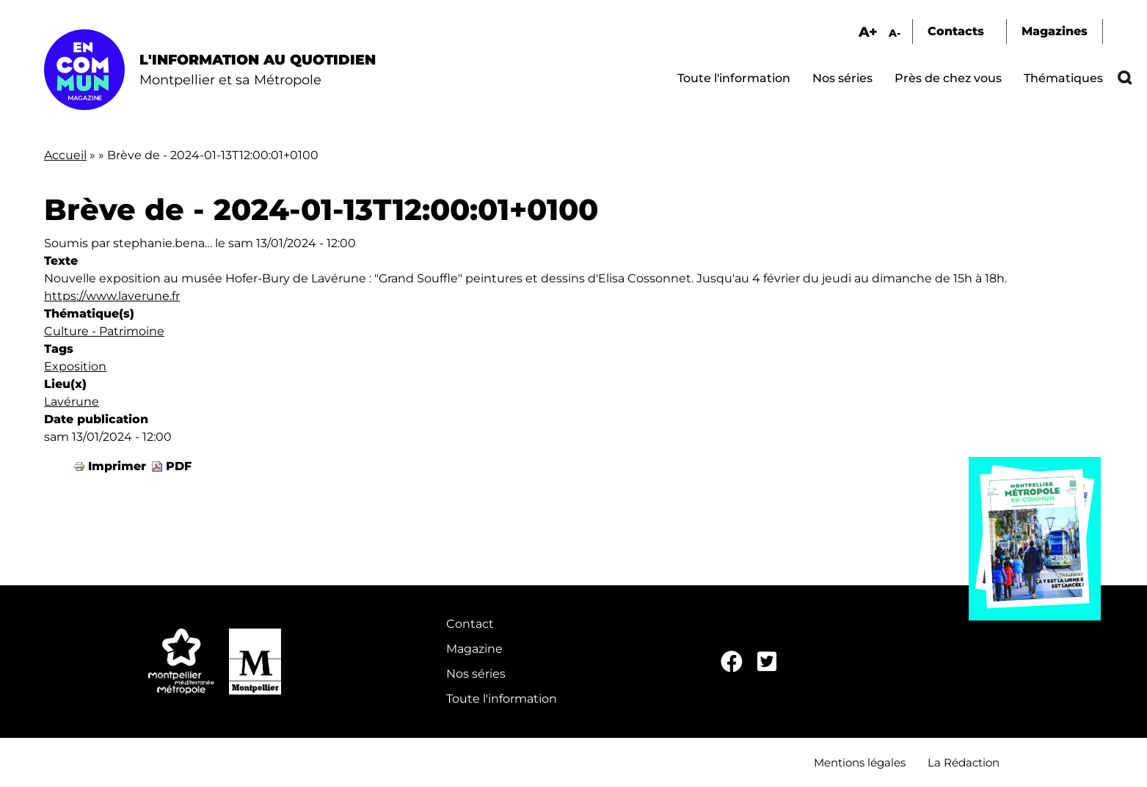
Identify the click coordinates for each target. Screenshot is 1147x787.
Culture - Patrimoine (104, 331)
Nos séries (842, 78)
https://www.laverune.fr (112, 296)
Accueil (65, 155)
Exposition (75, 366)
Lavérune (71, 402)
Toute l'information (733, 78)
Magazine (474, 649)
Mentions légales (860, 762)
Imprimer (117, 466)
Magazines (1055, 31)
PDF (179, 466)
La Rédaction (963, 762)
